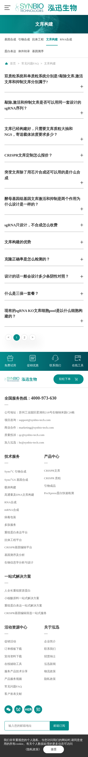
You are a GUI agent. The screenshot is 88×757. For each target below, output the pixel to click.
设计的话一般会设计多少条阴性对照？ (36, 276)
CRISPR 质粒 (52, 478)
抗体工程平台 (13, 540)
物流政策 (50, 671)
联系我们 (50, 648)
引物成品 (50, 485)
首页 (13, 63)
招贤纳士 (50, 656)
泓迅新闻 (50, 664)
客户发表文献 (13, 693)
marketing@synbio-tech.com (36, 427)
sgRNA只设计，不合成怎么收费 (30, 225)
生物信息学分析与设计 (18, 562)
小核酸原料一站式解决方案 (21, 598)
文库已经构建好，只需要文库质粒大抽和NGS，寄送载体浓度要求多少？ (38, 131)
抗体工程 (38, 39)
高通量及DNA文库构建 (19, 494)
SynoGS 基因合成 (16, 479)
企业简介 (50, 641)
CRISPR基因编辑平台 (18, 547)
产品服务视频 (13, 679)
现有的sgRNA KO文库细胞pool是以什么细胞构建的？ (43, 313)
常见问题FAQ (30, 63)
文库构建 (52, 39)
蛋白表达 (10, 51)
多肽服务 (10, 524)
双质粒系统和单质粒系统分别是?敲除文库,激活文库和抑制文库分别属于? (43, 79)
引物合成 (24, 39)
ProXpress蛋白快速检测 (59, 493)
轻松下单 (65, 379)
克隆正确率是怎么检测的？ (27, 259)
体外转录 (24, 51)
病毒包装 (10, 517)
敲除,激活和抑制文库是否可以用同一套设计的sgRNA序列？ (42, 105)
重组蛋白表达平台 (16, 532)
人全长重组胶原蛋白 (17, 590)
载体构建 (10, 487)
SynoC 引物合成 (15, 471)
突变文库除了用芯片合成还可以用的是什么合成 (42, 175)
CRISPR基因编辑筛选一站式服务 (25, 613)
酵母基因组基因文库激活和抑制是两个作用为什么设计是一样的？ (42, 201)
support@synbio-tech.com (35, 420)
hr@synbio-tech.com (31, 442)
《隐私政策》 (32, 749)
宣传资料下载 (13, 656)
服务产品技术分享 (16, 671)
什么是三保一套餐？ (21, 293)
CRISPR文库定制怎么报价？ (28, 155)
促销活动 (10, 641)
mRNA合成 (11, 510)
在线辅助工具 (13, 664)
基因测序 (38, 51)
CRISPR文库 (52, 470)
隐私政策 (50, 679)
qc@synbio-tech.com (32, 435)
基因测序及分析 (14, 555)
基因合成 (10, 39)
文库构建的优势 (17, 242)
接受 (54, 749)
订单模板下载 (13, 648)
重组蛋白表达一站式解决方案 (23, 605)
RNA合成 (66, 39)
